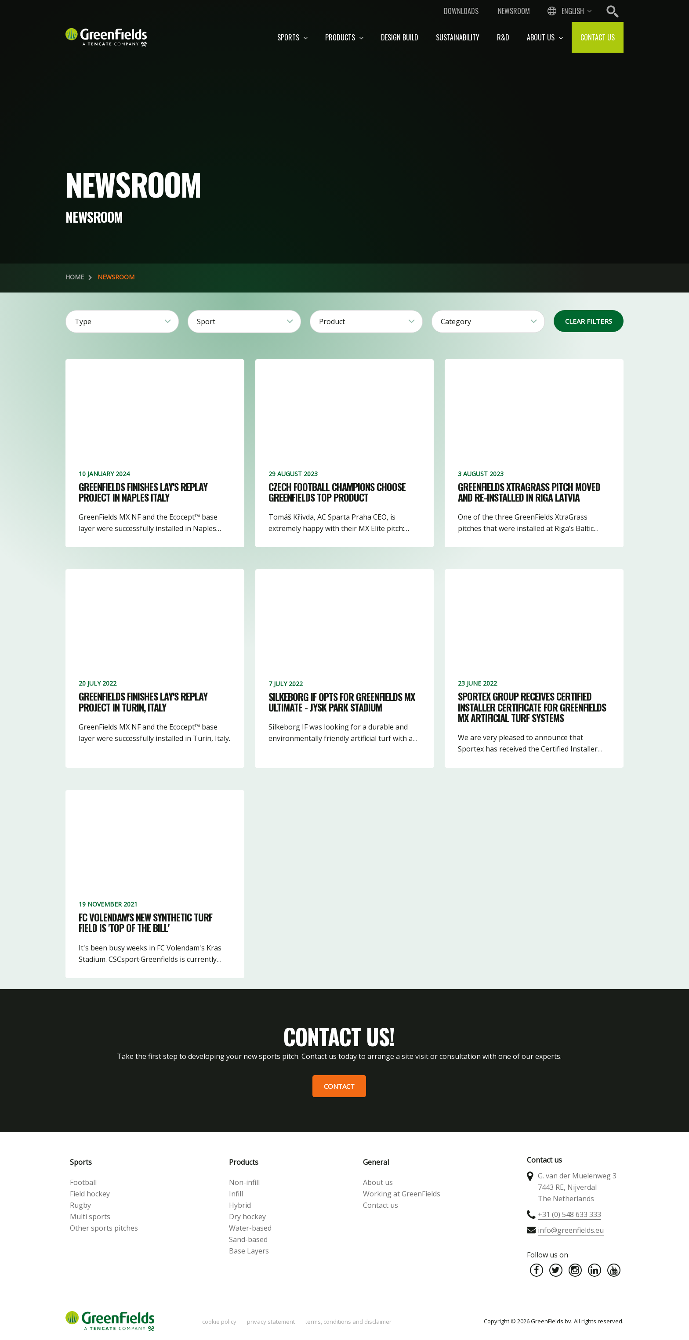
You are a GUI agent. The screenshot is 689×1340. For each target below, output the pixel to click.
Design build (399, 37)
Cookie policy (219, 1322)
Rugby (80, 1205)
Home (74, 277)
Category (456, 321)
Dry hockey (247, 1216)
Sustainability (457, 37)
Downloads (461, 11)
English (573, 11)
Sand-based (248, 1239)
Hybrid (240, 1205)
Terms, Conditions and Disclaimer (348, 1322)
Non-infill (244, 1182)
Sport (206, 321)
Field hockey (90, 1194)
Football (83, 1182)
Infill (236, 1194)
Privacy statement (271, 1322)
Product (332, 321)
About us (545, 37)
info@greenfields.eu (571, 1230)
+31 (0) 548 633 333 (569, 1214)
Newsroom (514, 11)
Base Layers (249, 1251)
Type (83, 321)
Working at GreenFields (401, 1194)
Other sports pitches (104, 1228)
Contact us (597, 37)
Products (344, 37)
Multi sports (90, 1216)
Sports (292, 37)
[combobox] (569, 11)
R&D (503, 37)
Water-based (250, 1228)
